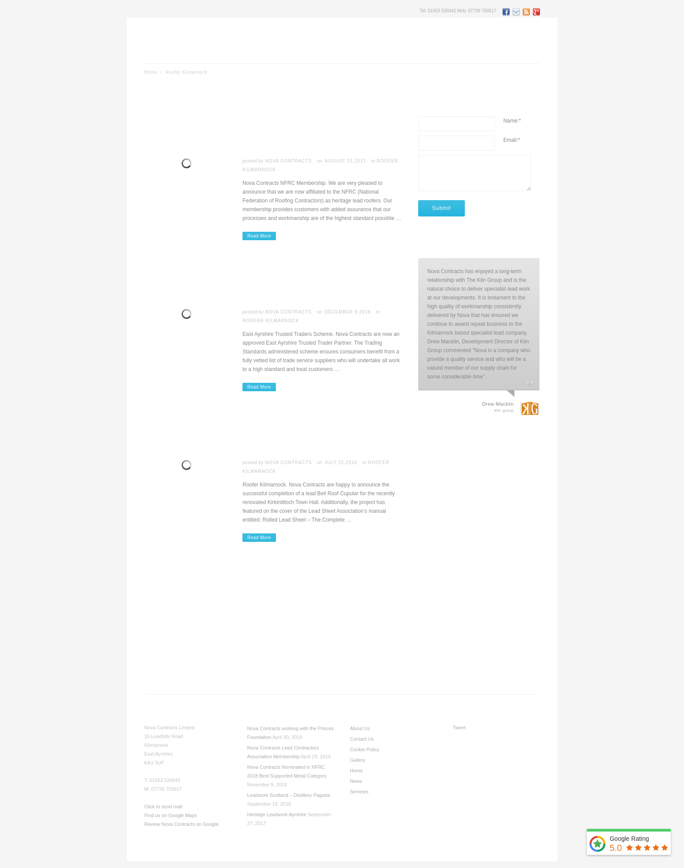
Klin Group (504, 410)
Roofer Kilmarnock (270, 320)
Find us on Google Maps (171, 815)
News (356, 781)
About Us (360, 728)
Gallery (358, 760)
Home (151, 72)
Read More (259, 236)
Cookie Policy (365, 749)
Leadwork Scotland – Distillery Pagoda (288, 795)
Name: (512, 121)
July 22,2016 (341, 462)
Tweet (459, 727)
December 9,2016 (348, 312)
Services (359, 791)
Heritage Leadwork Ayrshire (277, 814)
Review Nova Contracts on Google (182, 824)
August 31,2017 (345, 160)
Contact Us (362, 739)
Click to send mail (163, 806)
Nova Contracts (288, 160)
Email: (511, 140)
